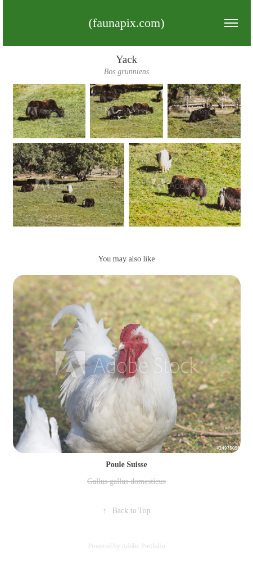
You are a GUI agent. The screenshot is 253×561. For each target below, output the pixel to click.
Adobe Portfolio (143, 546)
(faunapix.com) (127, 23)
